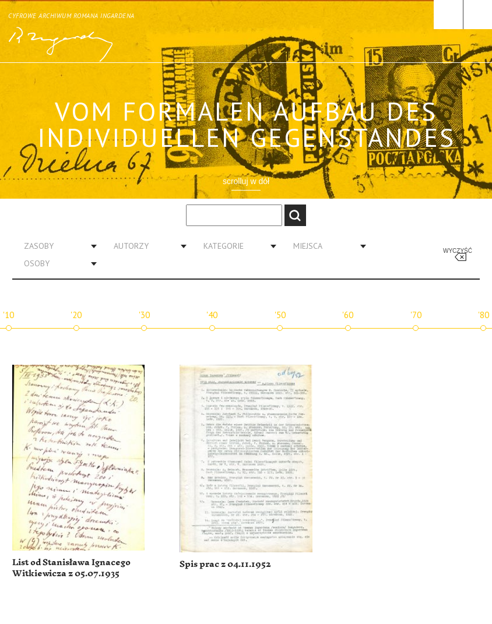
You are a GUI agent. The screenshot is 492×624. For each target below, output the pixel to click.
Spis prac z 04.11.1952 (225, 564)
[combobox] (56, 246)
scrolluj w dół (246, 181)
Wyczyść (457, 251)
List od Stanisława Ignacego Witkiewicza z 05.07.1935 (71, 568)
